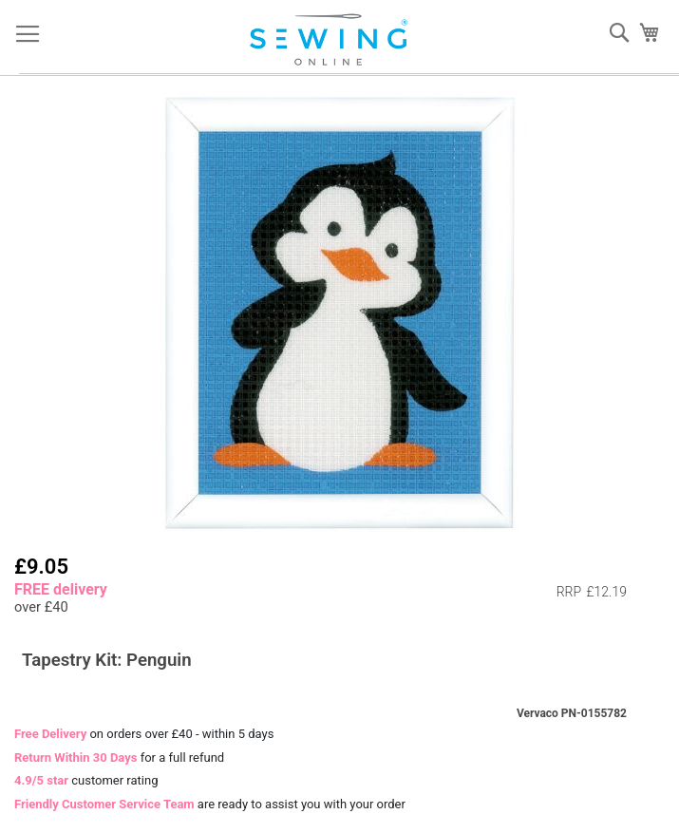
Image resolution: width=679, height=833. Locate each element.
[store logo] (332, 40)
